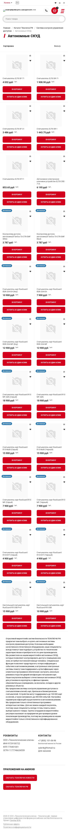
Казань (7, 3)
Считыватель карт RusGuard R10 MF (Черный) (51, 501)
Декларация (7, 210)
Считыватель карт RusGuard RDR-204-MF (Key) (15, 343)
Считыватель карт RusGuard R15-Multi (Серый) (15, 448)
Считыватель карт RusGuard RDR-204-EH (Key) (15, 290)
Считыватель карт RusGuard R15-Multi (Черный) (49, 448)
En (17, 3)
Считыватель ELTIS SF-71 (13, 78)
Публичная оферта (11, 824)
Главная (6, 28)
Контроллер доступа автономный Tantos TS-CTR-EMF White (17, 236)
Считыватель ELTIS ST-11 (13, 179)
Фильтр (57, 46)
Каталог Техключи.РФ (23, 28)
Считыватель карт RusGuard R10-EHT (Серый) (15, 553)
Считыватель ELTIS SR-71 (48, 78)
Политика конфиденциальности (17, 827)
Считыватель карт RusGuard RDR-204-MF (49, 343)
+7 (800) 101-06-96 (46, 10)
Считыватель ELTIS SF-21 (13, 129)
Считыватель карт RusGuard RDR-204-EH (49, 290)
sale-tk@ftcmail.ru (46, 748)
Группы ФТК (15, 820)
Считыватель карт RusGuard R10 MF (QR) (51, 395)
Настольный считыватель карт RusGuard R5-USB (50, 606)
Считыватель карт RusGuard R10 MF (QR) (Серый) (17, 395)
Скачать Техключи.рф (17, 787)
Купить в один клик (17, 97)
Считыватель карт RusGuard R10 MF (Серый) (17, 501)
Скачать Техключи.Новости (20, 778)
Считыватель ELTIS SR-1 (47, 129)
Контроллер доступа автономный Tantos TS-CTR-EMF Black (51, 236)
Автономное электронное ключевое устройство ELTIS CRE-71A (51, 181)
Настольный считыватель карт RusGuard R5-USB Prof (16, 606)
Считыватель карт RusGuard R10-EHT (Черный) (49, 553)
